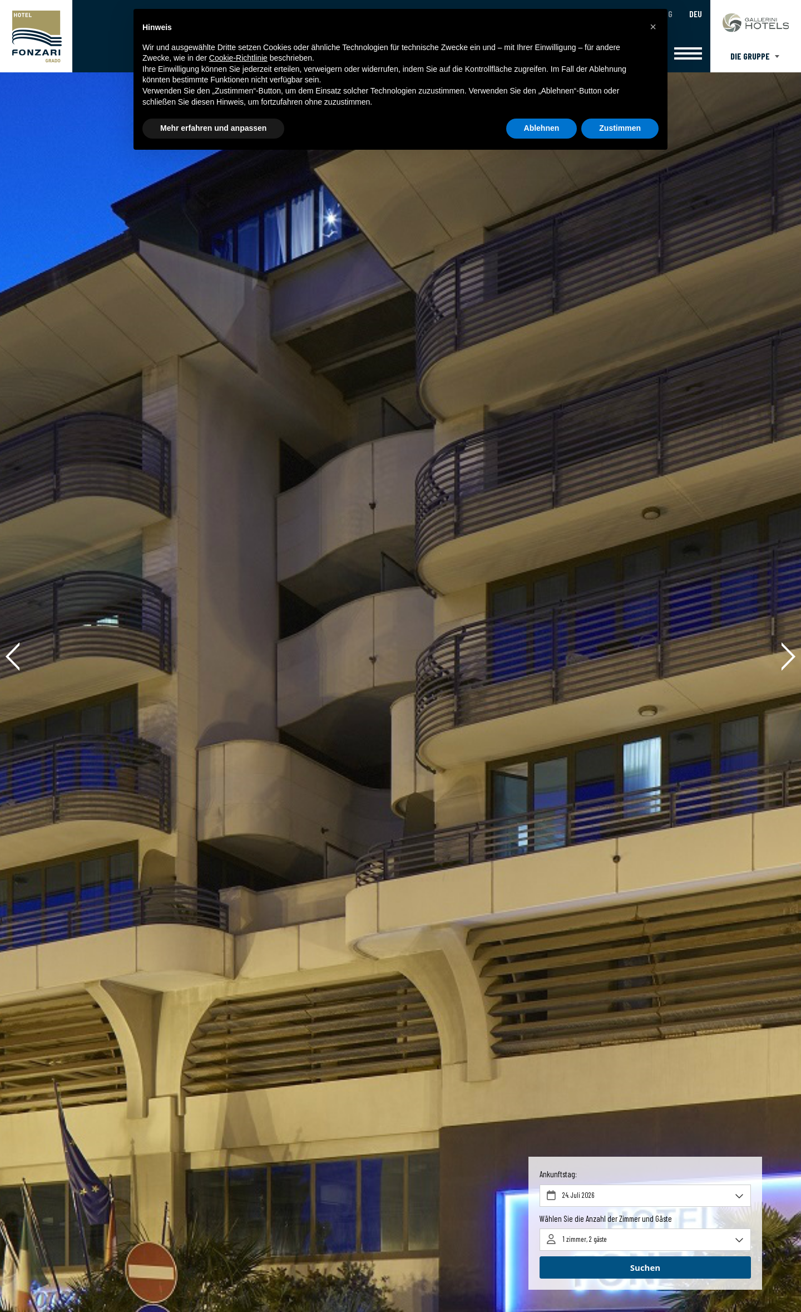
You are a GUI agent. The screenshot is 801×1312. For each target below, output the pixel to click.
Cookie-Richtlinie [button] (238, 57)
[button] (653, 27)
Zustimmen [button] (620, 128)
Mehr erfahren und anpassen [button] (213, 128)
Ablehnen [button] (542, 128)
